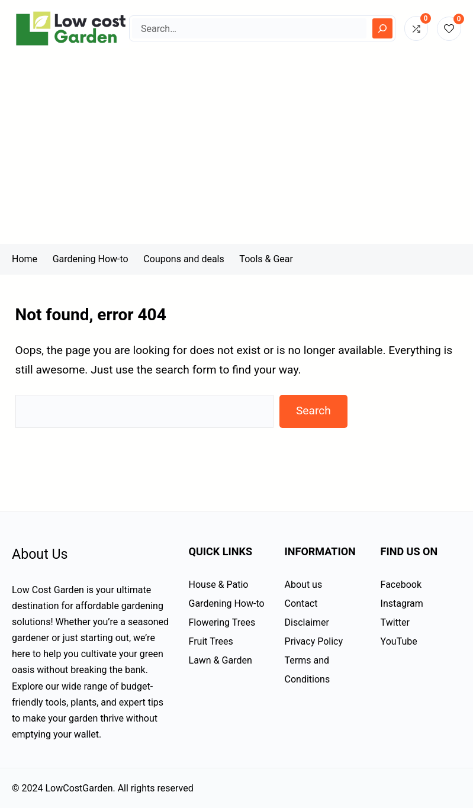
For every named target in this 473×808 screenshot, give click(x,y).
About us (304, 584)
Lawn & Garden (220, 660)
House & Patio (219, 584)
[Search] (382, 28)
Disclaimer (307, 622)
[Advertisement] (236, 155)
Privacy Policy (314, 641)
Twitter (395, 622)
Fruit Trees (211, 641)
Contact (301, 603)
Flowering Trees (222, 622)
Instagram (402, 603)
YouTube (399, 641)
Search (313, 410)
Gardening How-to (227, 603)
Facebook (401, 584)
